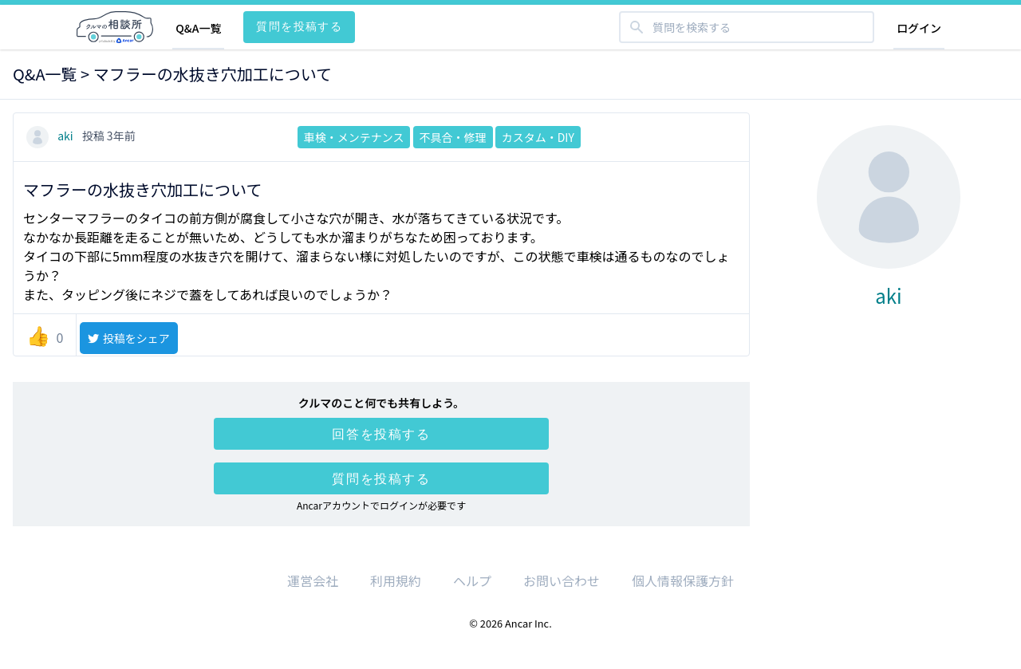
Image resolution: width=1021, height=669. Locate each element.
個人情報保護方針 (683, 580)
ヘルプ (472, 580)
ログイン (919, 28)
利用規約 (395, 580)
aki (51, 136)
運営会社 (312, 580)
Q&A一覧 (198, 28)
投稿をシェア (128, 338)
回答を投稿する (381, 434)
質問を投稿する (299, 25)
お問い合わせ (561, 580)
